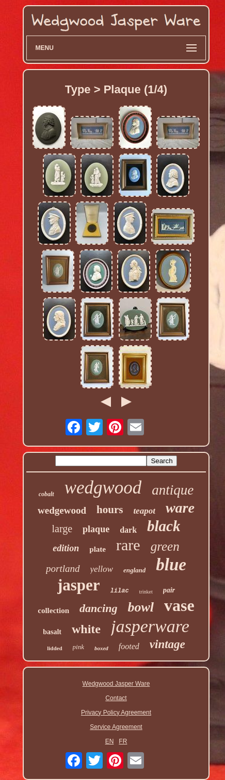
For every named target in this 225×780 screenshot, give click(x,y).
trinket (146, 592)
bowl (140, 607)
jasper (78, 585)
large (62, 528)
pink (78, 647)
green (165, 546)
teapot (144, 511)
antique (173, 490)
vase (179, 605)
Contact (115, 698)
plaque (96, 529)
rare (128, 544)
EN (109, 741)
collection (53, 610)
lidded (54, 648)
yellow (101, 569)
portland (62, 568)
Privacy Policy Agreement (116, 712)
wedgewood (62, 510)
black (163, 526)
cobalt (46, 494)
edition (66, 548)
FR (123, 741)
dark (128, 529)
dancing (98, 608)
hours (110, 509)
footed (129, 646)
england (134, 570)
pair (169, 590)
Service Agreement (116, 727)
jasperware (150, 626)
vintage (167, 644)
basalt (52, 632)
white (86, 629)
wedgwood (103, 488)
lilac (119, 591)
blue (171, 564)
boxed (101, 648)
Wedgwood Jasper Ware (116, 683)
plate (97, 549)
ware (180, 508)
